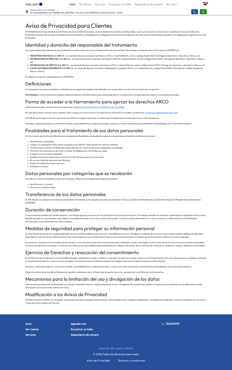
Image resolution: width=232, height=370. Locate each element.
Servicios (100, 4)
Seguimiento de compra (149, 4)
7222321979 (170, 323)
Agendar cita (78, 323)
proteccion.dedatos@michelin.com (162, 112)
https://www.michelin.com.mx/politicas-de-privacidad (99, 107)
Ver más (171, 4)
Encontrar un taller (120, 4)
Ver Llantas (32, 329)
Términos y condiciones (131, 360)
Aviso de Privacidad (98, 360)
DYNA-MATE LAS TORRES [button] (44, 10)
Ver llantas (85, 4)
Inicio (72, 4)
